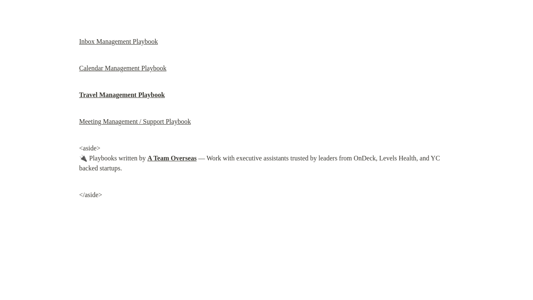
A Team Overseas (172, 158)
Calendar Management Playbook (123, 68)
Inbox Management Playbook (118, 41)
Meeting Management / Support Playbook (135, 121)
